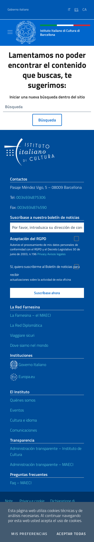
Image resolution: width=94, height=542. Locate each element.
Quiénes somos (22, 400)
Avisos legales (56, 254)
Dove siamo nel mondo (29, 345)
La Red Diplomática (26, 325)
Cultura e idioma (23, 420)
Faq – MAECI (21, 483)
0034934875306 (31, 197)
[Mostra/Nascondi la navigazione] (10, 32)
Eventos (17, 410)
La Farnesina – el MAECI (30, 315)
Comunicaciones (23, 430)
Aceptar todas (71, 533)
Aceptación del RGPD (28, 239)
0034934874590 (32, 207)
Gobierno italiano (18, 9)
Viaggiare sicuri (22, 335)
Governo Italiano (28, 365)
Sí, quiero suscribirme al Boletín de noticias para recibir (45, 267)
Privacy (42, 254)
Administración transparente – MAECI (41, 464)
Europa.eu (22, 377)
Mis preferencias (29, 533)
